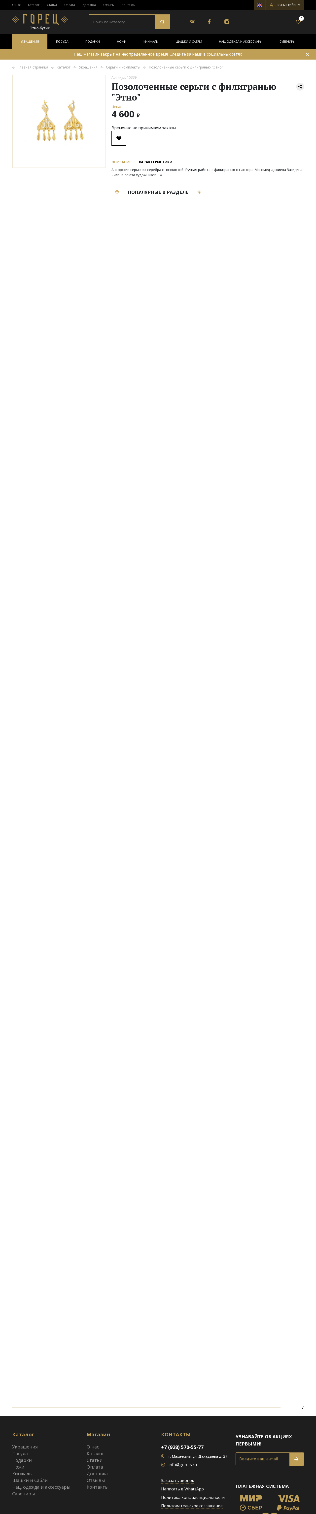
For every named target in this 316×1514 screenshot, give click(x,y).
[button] (285, 5)
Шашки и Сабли (189, 41)
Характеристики (155, 162)
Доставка (89, 5)
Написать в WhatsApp (182, 1489)
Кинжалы (151, 41)
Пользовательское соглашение (192, 1506)
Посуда (62, 41)
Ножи (121, 41)
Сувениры (287, 41)
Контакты (129, 5)
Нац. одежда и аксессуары (240, 41)
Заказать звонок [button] (177, 1480)
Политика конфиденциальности (193, 1497)
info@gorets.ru (183, 1464)
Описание (121, 162)
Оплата (69, 5)
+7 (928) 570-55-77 (182, 1447)
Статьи (52, 5)
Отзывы (108, 5)
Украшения (30, 41)
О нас (16, 5)
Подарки (92, 41)
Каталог (33, 5)
